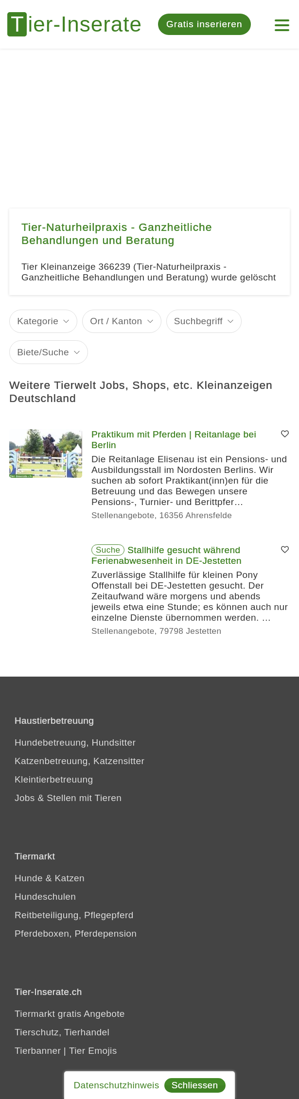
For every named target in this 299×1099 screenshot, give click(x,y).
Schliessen (195, 1085)
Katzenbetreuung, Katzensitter (79, 761)
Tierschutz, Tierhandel (62, 1032)
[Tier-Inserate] (80, 24)
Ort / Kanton (116, 321)
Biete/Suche (43, 352)
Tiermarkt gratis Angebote (70, 1014)
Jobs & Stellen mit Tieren (68, 798)
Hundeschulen (45, 896)
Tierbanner (38, 1051)
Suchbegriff (198, 321)
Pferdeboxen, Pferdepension (76, 933)
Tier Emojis (93, 1051)
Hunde (29, 878)
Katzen (69, 878)
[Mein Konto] (282, 20)
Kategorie (37, 321)
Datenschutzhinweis (116, 1085)
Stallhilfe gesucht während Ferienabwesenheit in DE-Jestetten (166, 555)
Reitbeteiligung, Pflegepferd (74, 915)
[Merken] (285, 434)
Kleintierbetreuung (54, 779)
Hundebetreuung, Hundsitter (75, 742)
